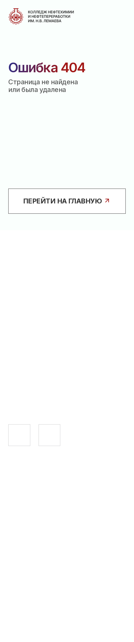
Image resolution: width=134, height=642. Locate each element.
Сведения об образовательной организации (44, 534)
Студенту (25, 481)
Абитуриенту (31, 467)
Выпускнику (30, 511)
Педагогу (24, 496)
